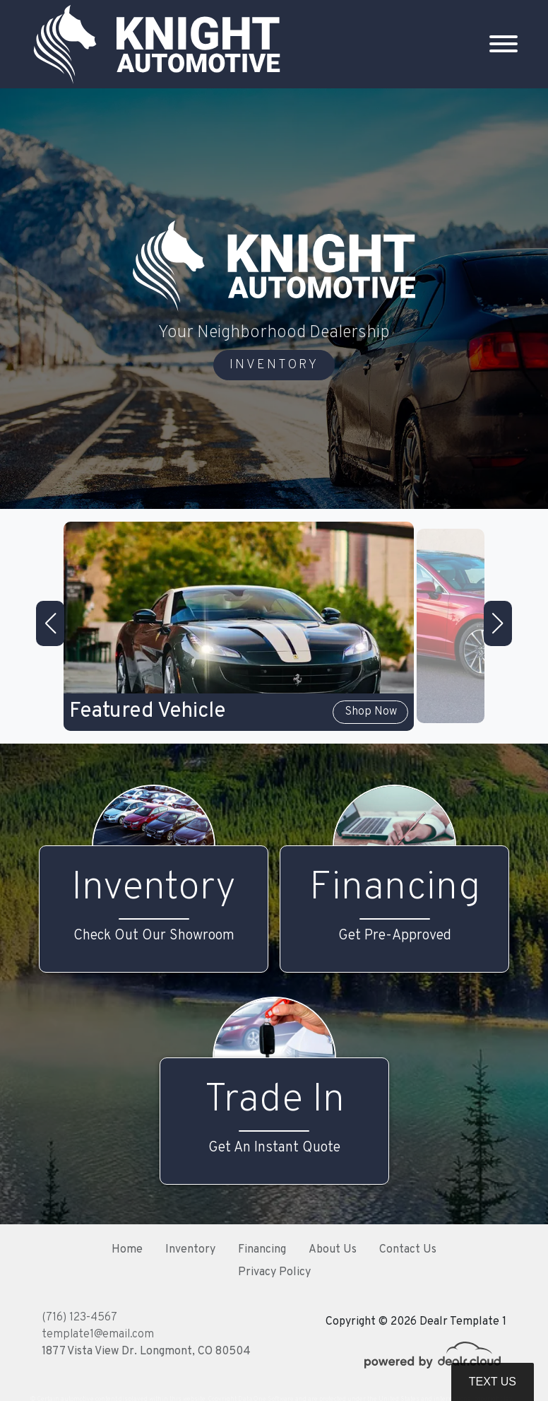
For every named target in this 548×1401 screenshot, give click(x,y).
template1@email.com (98, 1334)
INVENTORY (274, 365)
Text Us (492, 1382)
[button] (50, 623)
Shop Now (371, 712)
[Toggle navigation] (503, 44)
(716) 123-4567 (79, 1318)
